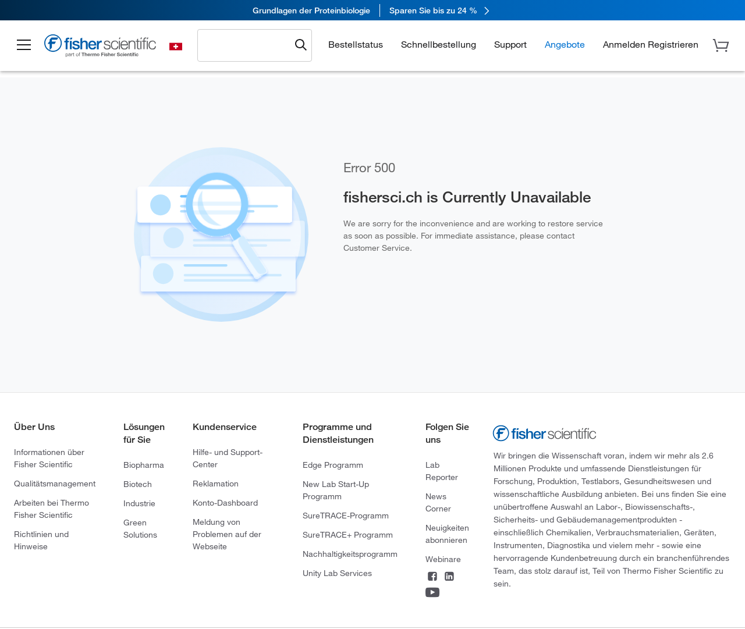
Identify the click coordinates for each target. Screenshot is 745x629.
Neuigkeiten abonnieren (447, 534)
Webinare (443, 559)
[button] (24, 45)
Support (510, 44)
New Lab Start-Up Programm (336, 490)
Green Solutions (140, 528)
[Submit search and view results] (301, 45)
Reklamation (216, 483)
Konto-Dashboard (225, 502)
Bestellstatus (355, 44)
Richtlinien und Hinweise (41, 540)
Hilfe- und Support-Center (227, 458)
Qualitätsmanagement (54, 483)
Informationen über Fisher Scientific (49, 458)
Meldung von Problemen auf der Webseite (227, 534)
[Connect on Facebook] (432, 577)
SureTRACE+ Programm (348, 535)
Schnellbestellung (438, 44)
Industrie (139, 503)
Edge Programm (333, 465)
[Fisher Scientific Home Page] (102, 47)
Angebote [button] (565, 44)
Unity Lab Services (337, 573)
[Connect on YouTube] (432, 593)
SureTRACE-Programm (346, 515)
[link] (372, 10)
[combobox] (247, 44)
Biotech (137, 484)
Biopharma (143, 465)
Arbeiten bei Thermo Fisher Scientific (51, 508)
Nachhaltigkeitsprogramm (350, 554)
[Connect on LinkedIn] (449, 577)
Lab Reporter (441, 471)
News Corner (438, 502)
